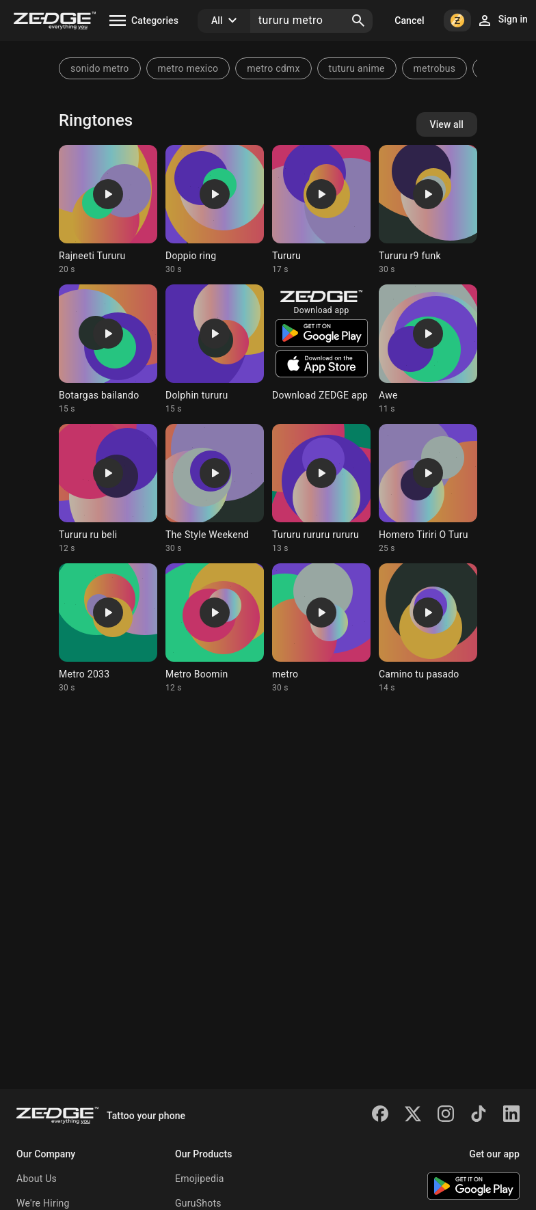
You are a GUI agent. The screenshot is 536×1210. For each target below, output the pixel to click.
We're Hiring (43, 1203)
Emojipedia (199, 1178)
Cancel (409, 20)
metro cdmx (273, 68)
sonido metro (99, 68)
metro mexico (188, 68)
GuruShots (198, 1203)
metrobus (435, 68)
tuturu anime (357, 68)
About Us (36, 1178)
